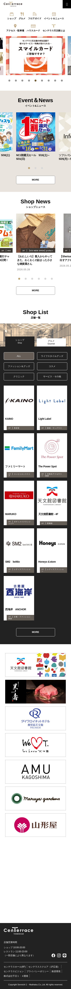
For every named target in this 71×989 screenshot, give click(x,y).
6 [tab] (42, 80)
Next (67, 55)
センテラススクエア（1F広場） (44, 966)
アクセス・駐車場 (15, 30)
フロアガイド (34, 18)
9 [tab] (62, 80)
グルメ (22, 18)
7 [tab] (48, 80)
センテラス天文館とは (54, 30)
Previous (4, 55)
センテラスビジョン (14, 971)
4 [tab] (29, 80)
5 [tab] (35, 80)
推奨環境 (56, 971)
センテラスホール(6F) (15, 966)
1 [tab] (9, 80)
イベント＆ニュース (54, 18)
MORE (35, 179)
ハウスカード (33, 30)
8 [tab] (55, 80)
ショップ (11, 18)
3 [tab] (22, 80)
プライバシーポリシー (38, 971)
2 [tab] (16, 80)
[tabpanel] (35, 55)
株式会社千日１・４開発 (16, 976)
